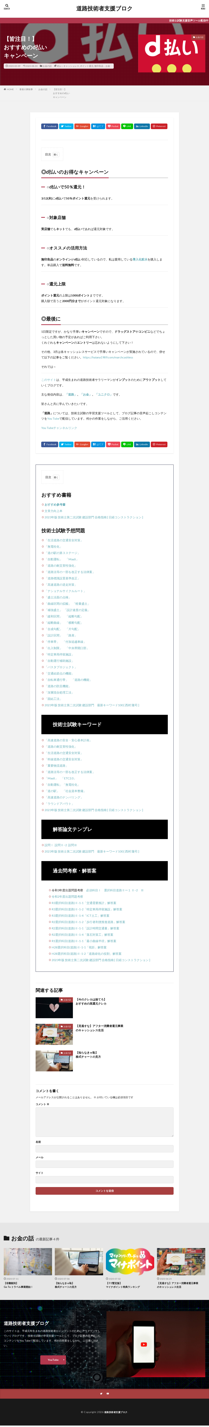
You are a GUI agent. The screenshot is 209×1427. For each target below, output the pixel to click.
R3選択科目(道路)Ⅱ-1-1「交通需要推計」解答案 (84, 903)
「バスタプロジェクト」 (61, 667)
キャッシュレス (71, 66)
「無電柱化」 (53, 546)
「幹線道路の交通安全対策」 (64, 759)
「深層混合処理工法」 (59, 692)
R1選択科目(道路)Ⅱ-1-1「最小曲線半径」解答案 (84, 941)
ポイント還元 (86, 66)
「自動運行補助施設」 (59, 660)
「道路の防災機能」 (58, 686)
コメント (42, 1104)
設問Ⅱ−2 (61, 845)
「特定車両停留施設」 (59, 654)
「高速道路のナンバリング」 (64, 797)
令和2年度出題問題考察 (67, 896)
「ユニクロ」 (104, 394)
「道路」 (71, 394)
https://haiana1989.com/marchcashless (108, 357)
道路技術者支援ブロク (104, 8)
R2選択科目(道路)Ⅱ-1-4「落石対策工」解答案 (82, 934)
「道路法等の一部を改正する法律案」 (70, 572)
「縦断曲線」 (53, 622)
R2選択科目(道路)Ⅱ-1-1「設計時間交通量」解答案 (85, 928)
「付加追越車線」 (74, 641)
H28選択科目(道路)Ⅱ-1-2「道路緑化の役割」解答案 (87, 953)
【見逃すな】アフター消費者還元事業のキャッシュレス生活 (104, 1028)
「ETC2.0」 (68, 778)
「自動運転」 (53, 559)
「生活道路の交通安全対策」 (64, 540)
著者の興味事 (26, 89)
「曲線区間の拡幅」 (58, 603)
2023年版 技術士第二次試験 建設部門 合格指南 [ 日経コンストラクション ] (94, 517)
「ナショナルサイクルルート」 (65, 591)
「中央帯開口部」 (77, 648)
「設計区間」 (53, 635)
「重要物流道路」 (56, 765)
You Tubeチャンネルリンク (59, 428)
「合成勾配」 (53, 629)
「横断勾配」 (74, 622)
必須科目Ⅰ (93, 890)
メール (39, 1157)
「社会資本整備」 (74, 791)
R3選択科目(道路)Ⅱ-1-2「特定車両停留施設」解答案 (87, 909)
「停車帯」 (52, 641)
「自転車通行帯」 (56, 679)
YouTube (53, 1360)
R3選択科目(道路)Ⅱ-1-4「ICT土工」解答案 (80, 915)
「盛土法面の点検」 (58, 597)
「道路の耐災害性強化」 (61, 565)
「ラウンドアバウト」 (59, 803)
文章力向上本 (53, 511)
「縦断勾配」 (74, 616)
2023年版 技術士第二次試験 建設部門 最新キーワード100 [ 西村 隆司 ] (92, 705)
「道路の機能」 (81, 679)
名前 (38, 1142)
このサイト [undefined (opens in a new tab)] (48, 379)
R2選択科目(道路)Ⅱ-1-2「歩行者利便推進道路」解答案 (88, 922)
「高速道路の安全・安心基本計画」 (68, 740)
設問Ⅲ (72, 845)
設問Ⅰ (49, 845)
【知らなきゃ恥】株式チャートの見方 (91, 1055)
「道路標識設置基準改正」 (62, 578)
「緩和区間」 (53, 616)
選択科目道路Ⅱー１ (117, 890)
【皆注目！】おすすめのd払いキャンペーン (61, 93)
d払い (59, 66)
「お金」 (86, 394)
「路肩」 (71, 635)
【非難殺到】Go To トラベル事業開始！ (20, 1285)
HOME (10, 89)
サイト (39, 1173)
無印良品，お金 (102, 66)
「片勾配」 (72, 629)
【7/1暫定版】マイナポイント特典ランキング (125, 1285)
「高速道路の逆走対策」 (61, 584)
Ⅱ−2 (134, 890)
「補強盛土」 (53, 610)
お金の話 (47, 66)
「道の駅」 (52, 791)
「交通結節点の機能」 (59, 673)
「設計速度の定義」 (77, 610)
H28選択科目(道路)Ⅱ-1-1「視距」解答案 (79, 947)
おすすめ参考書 (55, 504)
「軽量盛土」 (81, 603)
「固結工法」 (53, 698)
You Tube (53, 418)
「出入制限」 (53, 648)
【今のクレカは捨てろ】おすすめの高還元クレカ (94, 1002)
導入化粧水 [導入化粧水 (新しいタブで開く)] (140, 259)
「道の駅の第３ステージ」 (62, 553)
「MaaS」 (72, 559)
